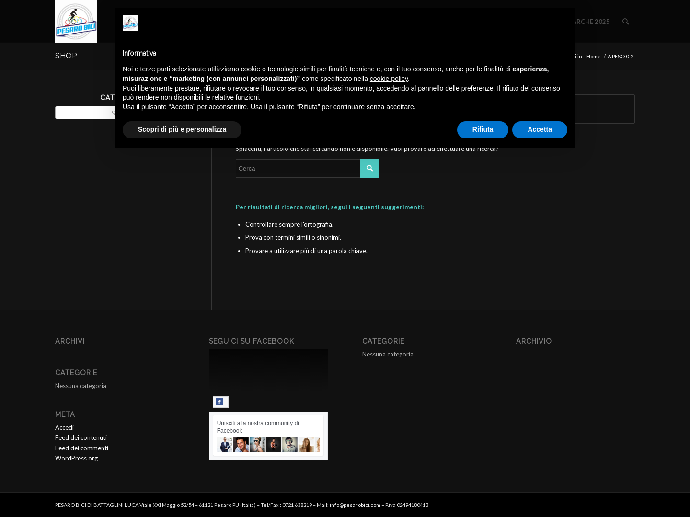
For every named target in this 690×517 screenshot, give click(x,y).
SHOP (66, 55)
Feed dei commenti (81, 448)
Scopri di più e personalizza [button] (182, 129)
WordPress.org (76, 458)
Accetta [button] (540, 129)
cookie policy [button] (389, 78)
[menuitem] (625, 21)
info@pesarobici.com (355, 505)
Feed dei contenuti (81, 437)
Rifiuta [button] (483, 129)
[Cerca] (625, 21)
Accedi (64, 427)
